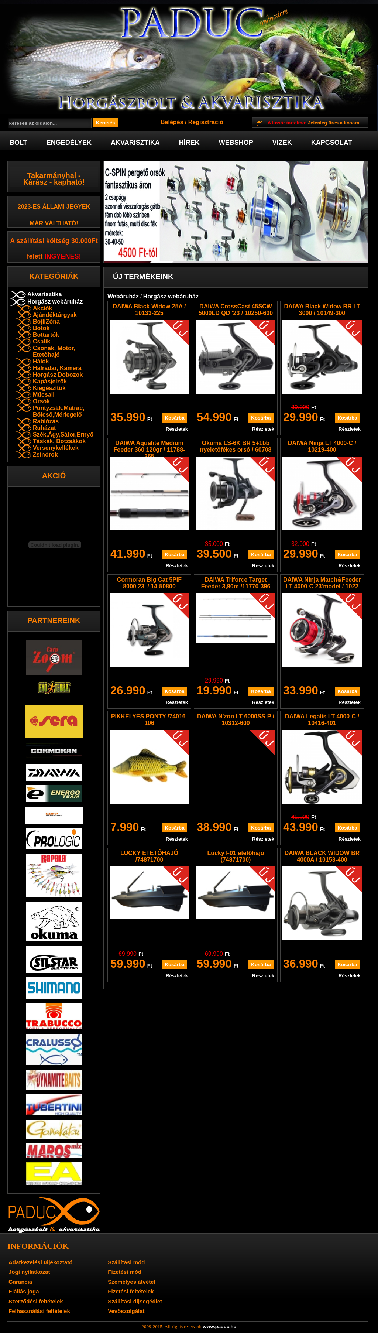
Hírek (189, 142)
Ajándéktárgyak (55, 315)
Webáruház (123, 296)
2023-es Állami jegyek (54, 207)
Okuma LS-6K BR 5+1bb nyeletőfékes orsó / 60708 (236, 446)
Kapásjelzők (50, 381)
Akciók (42, 308)
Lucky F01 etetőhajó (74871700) (235, 856)
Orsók (41, 401)
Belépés (172, 122)
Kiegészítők (49, 388)
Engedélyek (69, 142)
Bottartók (46, 335)
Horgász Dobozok (58, 375)
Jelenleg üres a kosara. (314, 123)
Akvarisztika (135, 142)
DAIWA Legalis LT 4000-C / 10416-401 (322, 719)
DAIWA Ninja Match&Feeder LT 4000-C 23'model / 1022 (322, 583)
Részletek (177, 429)
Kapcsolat (331, 142)
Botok (41, 328)
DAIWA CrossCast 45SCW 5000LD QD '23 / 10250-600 (236, 309)
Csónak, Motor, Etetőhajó (54, 351)
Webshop (236, 142)
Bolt (18, 142)
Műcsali (44, 394)
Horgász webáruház (55, 301)
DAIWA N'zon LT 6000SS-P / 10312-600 (235, 719)
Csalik (41, 341)
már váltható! (54, 223)
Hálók (41, 361)
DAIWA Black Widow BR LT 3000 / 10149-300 (322, 309)
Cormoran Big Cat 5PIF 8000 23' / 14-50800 (149, 583)
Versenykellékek (56, 448)
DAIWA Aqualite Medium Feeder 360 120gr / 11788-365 (149, 449)
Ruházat (44, 428)
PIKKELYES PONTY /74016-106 (149, 719)
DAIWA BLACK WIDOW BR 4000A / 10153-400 (322, 856)
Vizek (282, 142)
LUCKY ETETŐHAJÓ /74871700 (149, 856)
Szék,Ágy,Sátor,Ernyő (63, 434)
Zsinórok (45, 454)
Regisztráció (205, 122)
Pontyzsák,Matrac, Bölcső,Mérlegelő (59, 411)
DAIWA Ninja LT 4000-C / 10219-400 (322, 446)
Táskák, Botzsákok (59, 441)
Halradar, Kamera (57, 368)
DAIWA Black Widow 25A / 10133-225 (149, 309)
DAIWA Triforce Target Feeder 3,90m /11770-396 (236, 583)
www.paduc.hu (219, 1326)
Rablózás (46, 421)
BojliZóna (46, 321)
